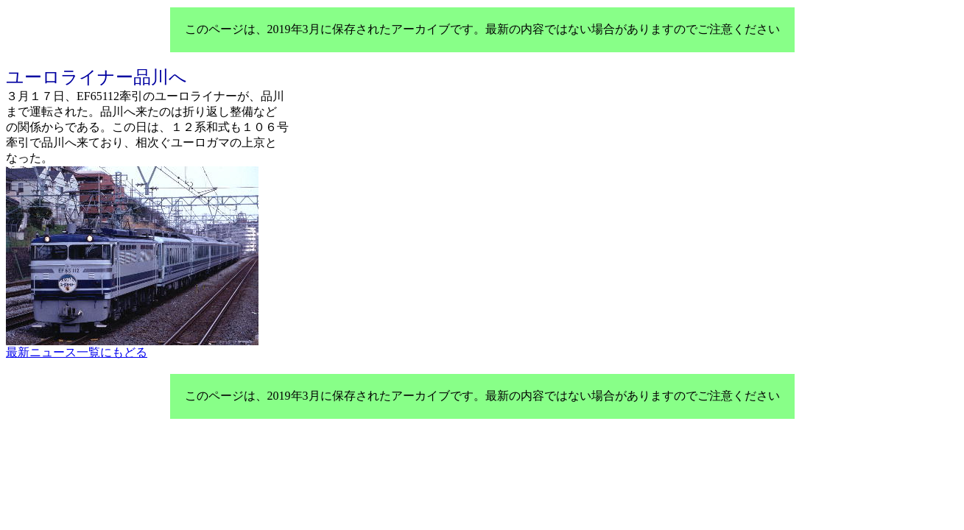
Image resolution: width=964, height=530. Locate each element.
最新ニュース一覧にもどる (76, 352)
